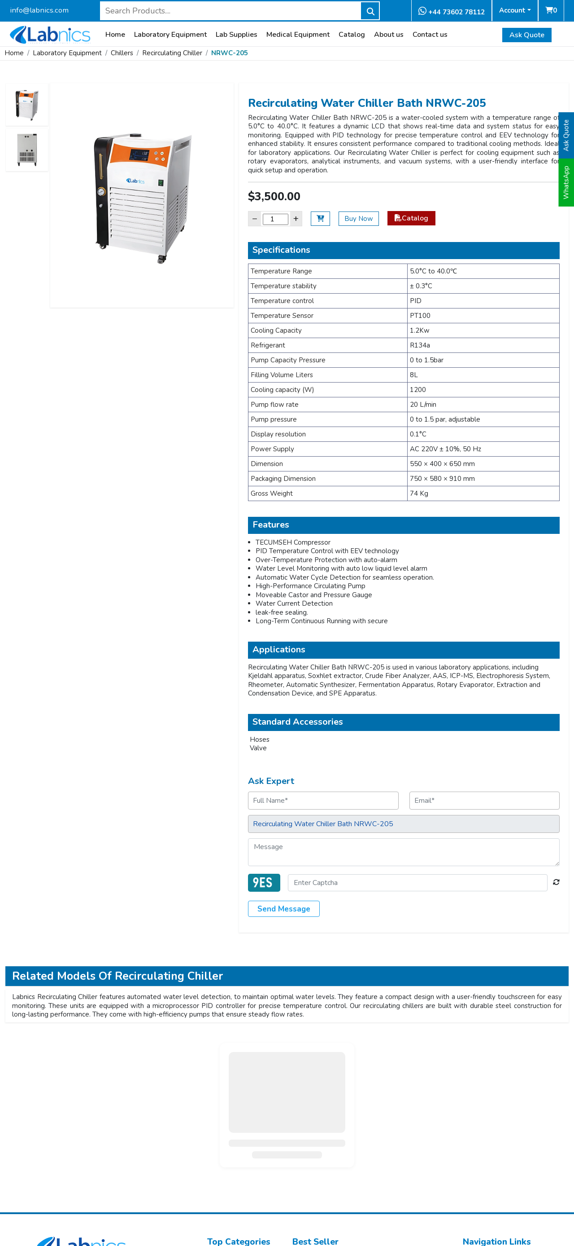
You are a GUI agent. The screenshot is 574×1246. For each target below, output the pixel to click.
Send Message (283, 909)
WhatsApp (566, 182)
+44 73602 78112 (451, 11)
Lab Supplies (236, 35)
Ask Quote (526, 35)
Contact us (430, 35)
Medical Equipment (298, 35)
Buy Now (358, 218)
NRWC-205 (229, 52)
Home (115, 35)
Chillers (122, 52)
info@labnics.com (39, 10)
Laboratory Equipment (170, 35)
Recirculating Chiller (172, 52)
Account (512, 10)
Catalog (352, 35)
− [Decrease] (254, 218)
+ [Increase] (296, 218)
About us (389, 35)
